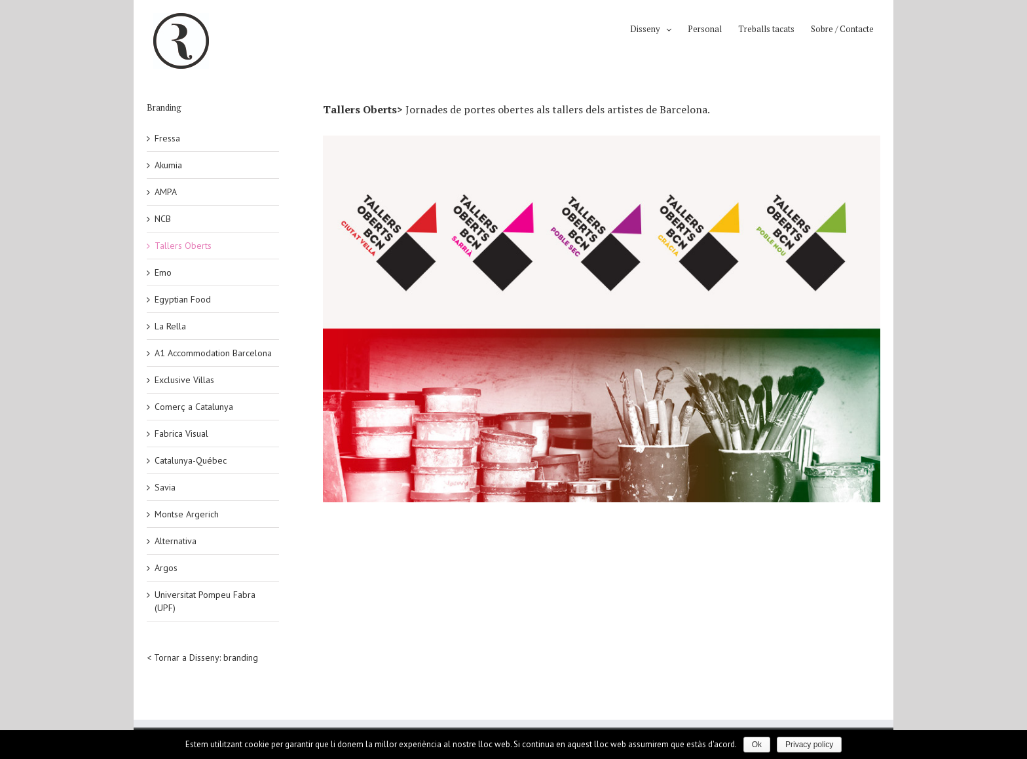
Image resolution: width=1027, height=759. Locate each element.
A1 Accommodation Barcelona (213, 353)
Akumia (168, 165)
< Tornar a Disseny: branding (202, 657)
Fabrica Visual (181, 433)
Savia (165, 487)
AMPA (166, 192)
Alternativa (175, 541)
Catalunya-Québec (191, 460)
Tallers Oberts (183, 245)
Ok (757, 744)
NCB (163, 219)
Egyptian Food (183, 299)
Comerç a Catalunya (194, 407)
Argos (166, 568)
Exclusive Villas (184, 380)
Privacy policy (809, 744)
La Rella (170, 326)
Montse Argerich (187, 514)
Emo (163, 272)
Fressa (167, 138)
